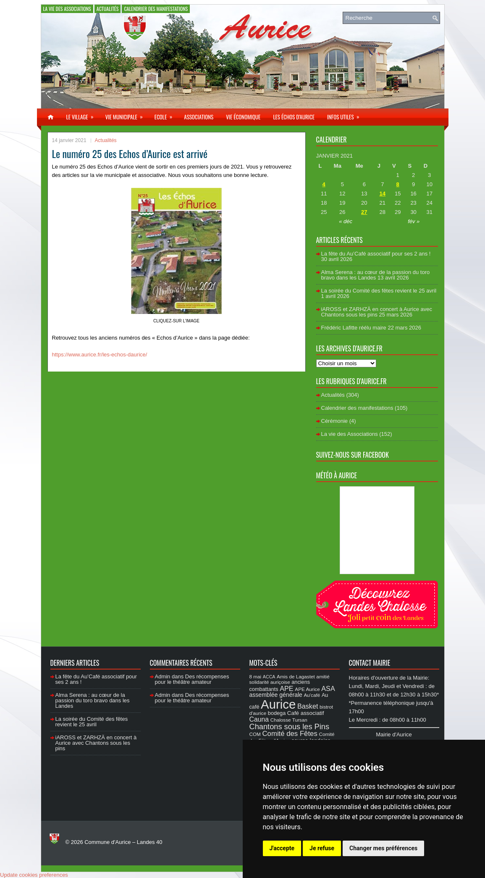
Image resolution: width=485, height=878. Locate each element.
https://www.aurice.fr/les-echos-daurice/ (99, 354)
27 (364, 212)
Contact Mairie (370, 663)
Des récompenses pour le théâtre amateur (192, 679)
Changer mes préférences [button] (383, 848)
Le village (82, 114)
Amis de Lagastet (296, 676)
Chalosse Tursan (288, 719)
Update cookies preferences (34, 875)
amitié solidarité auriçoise (289, 679)
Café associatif (305, 713)
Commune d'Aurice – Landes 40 (123, 842)
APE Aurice (307, 689)
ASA (328, 688)
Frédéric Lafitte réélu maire (353, 327)
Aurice (278, 704)
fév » (413, 221)
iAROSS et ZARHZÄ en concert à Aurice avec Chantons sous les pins (376, 312)
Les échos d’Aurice (294, 117)
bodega (277, 713)
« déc (345, 221)
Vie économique (243, 117)
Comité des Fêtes (289, 734)
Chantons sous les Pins (289, 726)
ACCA (269, 676)
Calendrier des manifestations (156, 8)
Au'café (312, 695)
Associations (198, 117)
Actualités (108, 8)
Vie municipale (126, 114)
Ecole (166, 114)
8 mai (255, 676)
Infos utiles (346, 114)
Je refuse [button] (321, 848)
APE (286, 688)
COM (255, 734)
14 (382, 193)
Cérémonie (334, 421)
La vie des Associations (67, 8)
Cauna (259, 719)
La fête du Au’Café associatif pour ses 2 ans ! (376, 253)
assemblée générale (275, 694)
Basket (307, 706)
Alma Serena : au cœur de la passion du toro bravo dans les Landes (375, 275)
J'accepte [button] (282, 848)
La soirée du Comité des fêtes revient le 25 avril (379, 290)
